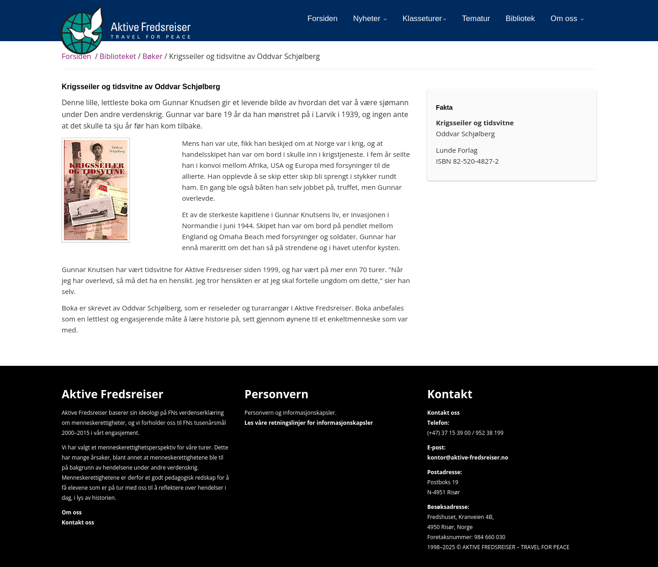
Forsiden (76, 56)
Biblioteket (118, 56)
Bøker (153, 56)
